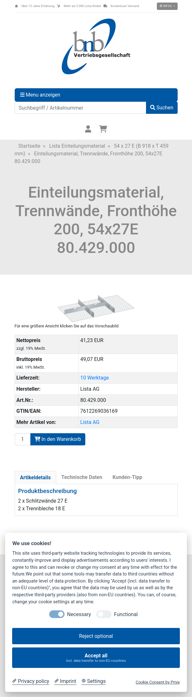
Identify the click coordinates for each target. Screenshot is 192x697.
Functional (126, 614)
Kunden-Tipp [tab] (127, 477)
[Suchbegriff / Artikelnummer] (80, 108)
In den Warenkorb (58, 439)
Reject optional (96, 636)
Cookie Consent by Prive (158, 682)
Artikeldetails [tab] (35, 477)
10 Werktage (94, 378)
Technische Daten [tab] (81, 477)
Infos (166, 6)
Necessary (79, 614)
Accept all (96, 658)
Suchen (161, 108)
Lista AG (89, 422)
